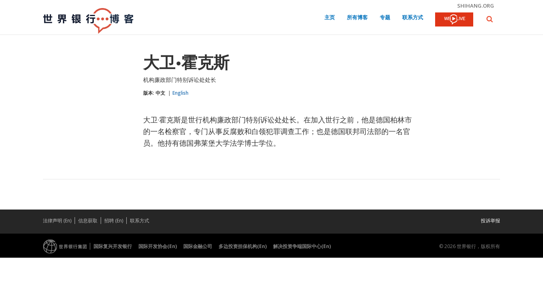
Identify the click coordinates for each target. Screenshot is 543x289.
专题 (385, 17)
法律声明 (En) (57, 220)
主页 (329, 17)
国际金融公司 (197, 246)
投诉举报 (490, 220)
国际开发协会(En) (157, 246)
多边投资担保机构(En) (243, 246)
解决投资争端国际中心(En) (302, 246)
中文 (160, 93)
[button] (489, 19)
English (180, 93)
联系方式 (412, 17)
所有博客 (357, 17)
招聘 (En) (113, 220)
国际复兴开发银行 (112, 246)
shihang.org (475, 5)
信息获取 (87, 220)
